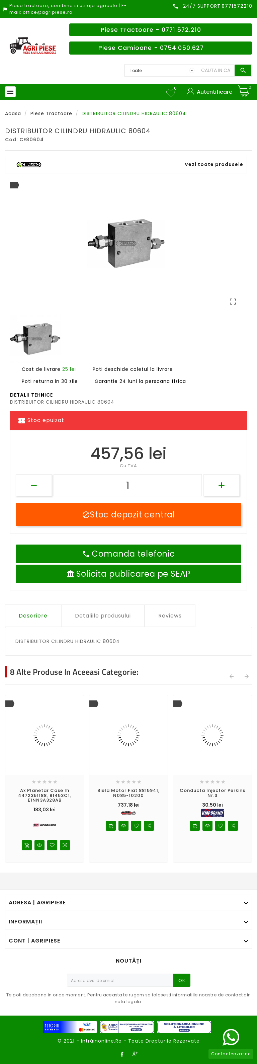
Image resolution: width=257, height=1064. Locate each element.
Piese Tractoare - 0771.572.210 (151, 30)
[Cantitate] (128, 485)
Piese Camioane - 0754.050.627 (151, 48)
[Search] (216, 70)
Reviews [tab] (170, 616)
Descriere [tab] (33, 616)
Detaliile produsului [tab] (103, 616)
